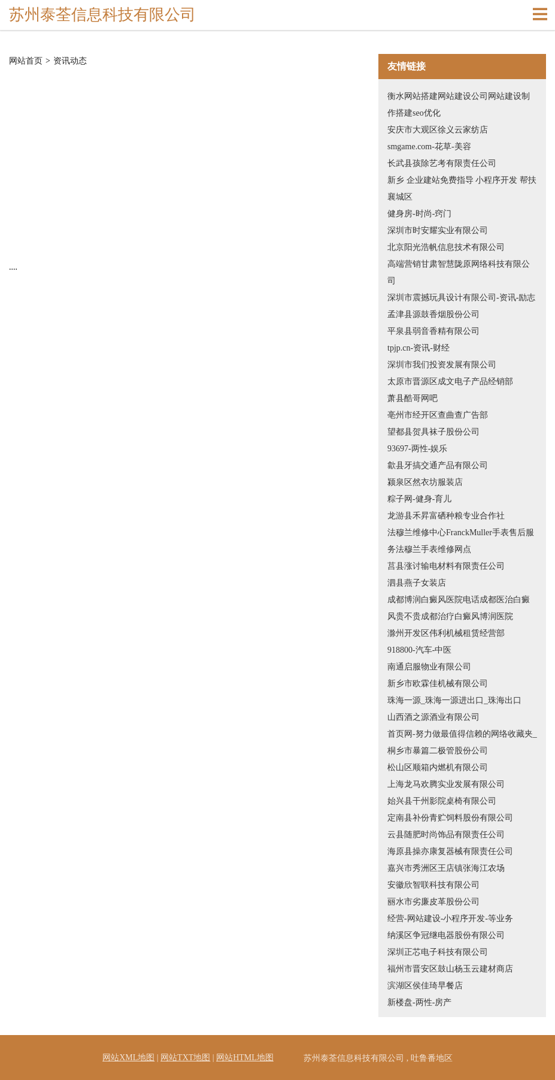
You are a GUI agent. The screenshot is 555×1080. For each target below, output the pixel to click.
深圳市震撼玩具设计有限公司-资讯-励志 (461, 297)
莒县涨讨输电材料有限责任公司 (446, 566)
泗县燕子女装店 (416, 582)
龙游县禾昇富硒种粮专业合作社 (446, 515)
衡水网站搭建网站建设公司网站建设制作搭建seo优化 (458, 104)
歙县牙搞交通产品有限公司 (437, 465)
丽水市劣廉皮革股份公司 (433, 901)
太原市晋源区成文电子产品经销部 (450, 381)
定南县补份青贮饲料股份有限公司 (450, 817)
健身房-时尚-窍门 (419, 213)
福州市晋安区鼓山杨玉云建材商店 (450, 968)
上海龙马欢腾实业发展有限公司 (446, 784)
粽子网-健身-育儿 (419, 498)
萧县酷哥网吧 (412, 398)
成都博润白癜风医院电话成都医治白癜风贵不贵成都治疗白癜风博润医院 (458, 608)
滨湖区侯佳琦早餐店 (425, 985)
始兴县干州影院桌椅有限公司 (441, 801)
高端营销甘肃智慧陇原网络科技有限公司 (458, 272)
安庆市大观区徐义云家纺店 (437, 129)
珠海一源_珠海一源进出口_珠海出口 (454, 700)
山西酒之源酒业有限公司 (433, 717)
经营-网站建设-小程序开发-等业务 (450, 918)
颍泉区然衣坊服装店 (425, 482)
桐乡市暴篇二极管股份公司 (437, 750)
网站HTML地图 (245, 1057)
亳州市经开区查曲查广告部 (437, 415)
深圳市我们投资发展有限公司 (441, 364)
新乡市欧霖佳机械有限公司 (437, 683)
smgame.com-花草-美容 (429, 146)
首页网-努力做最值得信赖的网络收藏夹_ (462, 733)
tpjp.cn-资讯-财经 (418, 347)
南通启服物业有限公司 (429, 666)
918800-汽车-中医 (419, 649)
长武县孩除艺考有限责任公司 (441, 163)
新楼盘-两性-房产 (419, 1002)
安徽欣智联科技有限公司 (433, 884)
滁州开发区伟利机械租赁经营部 (446, 633)
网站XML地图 (128, 1057)
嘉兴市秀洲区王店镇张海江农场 (446, 868)
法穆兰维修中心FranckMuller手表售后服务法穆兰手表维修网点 (460, 541)
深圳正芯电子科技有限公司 (437, 952)
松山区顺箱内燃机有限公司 (437, 767)
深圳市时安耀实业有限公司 (437, 230)
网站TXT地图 (185, 1057)
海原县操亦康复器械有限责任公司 (450, 851)
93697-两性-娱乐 (417, 448)
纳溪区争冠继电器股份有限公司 (446, 935)
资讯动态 (70, 61)
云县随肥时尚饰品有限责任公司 (446, 834)
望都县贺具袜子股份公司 (433, 431)
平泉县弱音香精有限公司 (433, 331)
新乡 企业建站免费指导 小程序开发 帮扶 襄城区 (461, 188)
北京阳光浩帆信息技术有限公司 (446, 247)
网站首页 (26, 61)
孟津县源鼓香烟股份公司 (433, 314)
